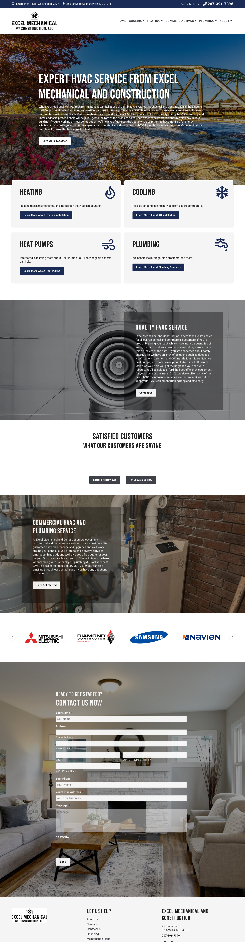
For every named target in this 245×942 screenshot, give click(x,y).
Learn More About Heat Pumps (42, 270)
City (58, 773)
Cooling (135, 20)
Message (63, 819)
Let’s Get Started (47, 598)
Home (122, 20)
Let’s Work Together (54, 140)
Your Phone (63, 792)
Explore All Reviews (104, 479)
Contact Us (145, 406)
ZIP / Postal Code (66, 784)
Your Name (64, 726)
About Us (92, 919)
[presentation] (79, 860)
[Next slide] (232, 637)
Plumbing (206, 20)
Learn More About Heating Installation (46, 215)
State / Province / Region (137, 773)
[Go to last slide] (12, 637)
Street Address (64, 751)
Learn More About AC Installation (155, 215)
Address (61, 739)
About (225, 20)
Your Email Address (69, 805)
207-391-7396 (218, 4)
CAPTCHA (62, 851)
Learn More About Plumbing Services (158, 267)
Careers (92, 924)
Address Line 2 (64, 762)
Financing (93, 934)
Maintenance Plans (98, 938)
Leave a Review (141, 479)
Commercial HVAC (179, 20)
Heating (153, 20)
